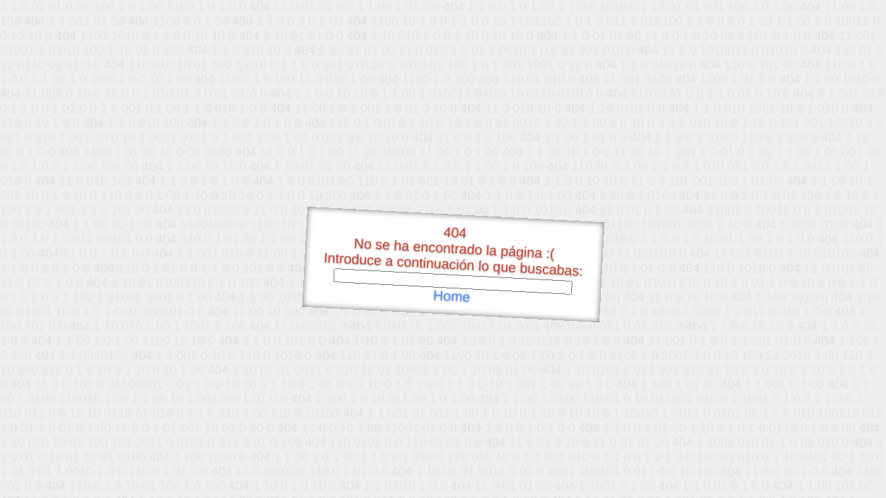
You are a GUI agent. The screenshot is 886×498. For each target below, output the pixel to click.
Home (451, 296)
